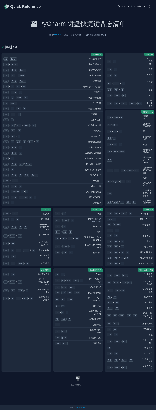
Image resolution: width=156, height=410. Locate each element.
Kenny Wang (80, 407)
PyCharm (58, 35)
